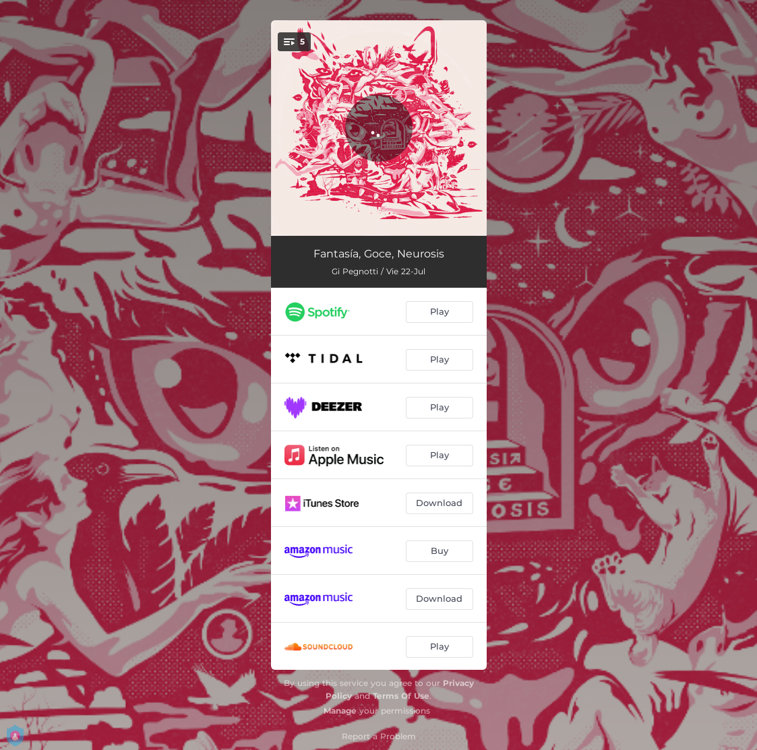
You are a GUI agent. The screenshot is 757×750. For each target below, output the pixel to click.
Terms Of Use (401, 696)
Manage (340, 711)
